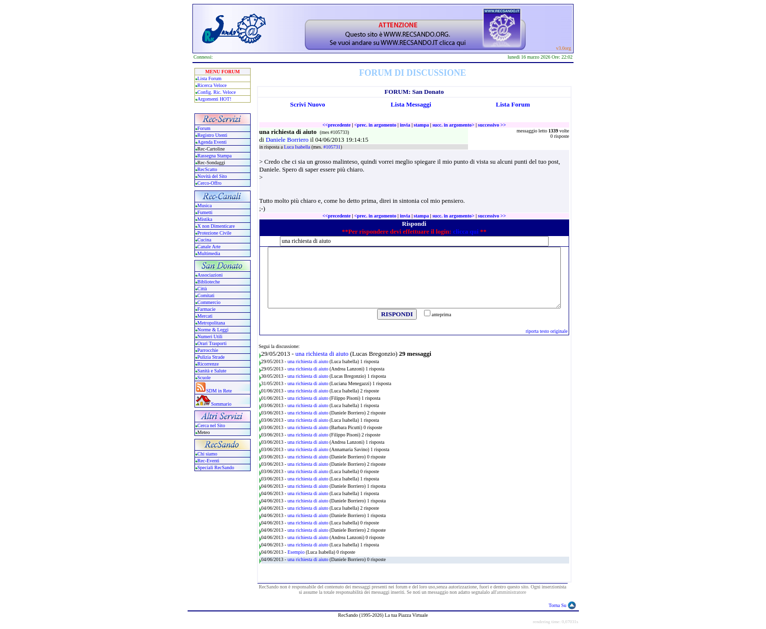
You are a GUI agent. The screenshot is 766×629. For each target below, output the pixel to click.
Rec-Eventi (208, 460)
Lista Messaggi (411, 104)
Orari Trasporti (212, 343)
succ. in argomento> (453, 125)
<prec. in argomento (375, 125)
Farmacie (206, 309)
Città (202, 288)
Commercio (208, 302)
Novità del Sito (212, 176)
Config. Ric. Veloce (216, 92)
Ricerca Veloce (212, 85)
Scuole (204, 377)
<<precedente (336, 125)
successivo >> (492, 125)
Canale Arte (208, 246)
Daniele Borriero (288, 139)
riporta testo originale (547, 331)
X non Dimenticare (216, 226)
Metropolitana (211, 322)
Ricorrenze (208, 364)
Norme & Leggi (213, 329)
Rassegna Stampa (214, 155)
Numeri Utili (210, 336)
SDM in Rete (219, 390)
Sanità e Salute (211, 370)
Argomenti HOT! (214, 99)
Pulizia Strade (211, 357)
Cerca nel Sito (211, 425)
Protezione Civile (214, 233)
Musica (204, 205)
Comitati (205, 295)
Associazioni (210, 275)
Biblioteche (208, 281)
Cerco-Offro (209, 183)
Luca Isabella (297, 147)
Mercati (205, 316)
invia (405, 125)
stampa (421, 125)
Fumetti (205, 212)
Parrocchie (207, 350)
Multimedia (208, 253)
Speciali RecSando (215, 467)
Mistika (205, 219)
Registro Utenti (212, 135)
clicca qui (465, 231)
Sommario (221, 404)
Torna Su (557, 605)
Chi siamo (207, 453)
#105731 (331, 147)
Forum (204, 128)
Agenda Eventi (212, 142)
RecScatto (207, 169)
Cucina (204, 239)
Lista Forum (209, 78)
